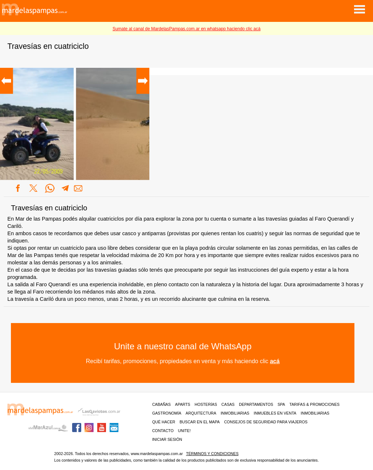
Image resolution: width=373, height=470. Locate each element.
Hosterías (206, 404)
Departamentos (256, 404)
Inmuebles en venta (275, 413)
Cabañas (161, 404)
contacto (163, 430)
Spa (281, 404)
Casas (228, 404)
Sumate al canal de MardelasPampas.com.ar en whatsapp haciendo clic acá (186, 28)
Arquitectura (201, 413)
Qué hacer (163, 422)
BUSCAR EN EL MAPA (200, 422)
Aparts (183, 404)
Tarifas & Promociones (314, 404)
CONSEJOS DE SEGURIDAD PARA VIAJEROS (265, 422)
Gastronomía (166, 413)
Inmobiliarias (235, 413)
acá (275, 361)
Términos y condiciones (212, 453)
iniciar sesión (167, 439)
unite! (184, 430)
